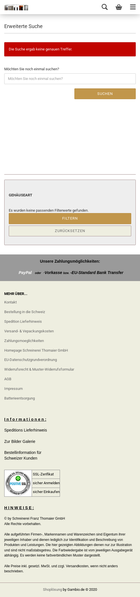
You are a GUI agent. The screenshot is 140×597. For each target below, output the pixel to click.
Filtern (70, 218)
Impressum (13, 388)
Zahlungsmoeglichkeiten (24, 341)
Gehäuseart (20, 195)
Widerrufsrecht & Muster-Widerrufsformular (39, 369)
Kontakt (10, 302)
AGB (7, 379)
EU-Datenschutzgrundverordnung (30, 360)
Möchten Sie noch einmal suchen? (31, 69)
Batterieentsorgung (19, 398)
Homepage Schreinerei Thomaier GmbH (36, 350)
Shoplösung (52, 589)
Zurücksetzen (70, 231)
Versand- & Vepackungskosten (29, 331)
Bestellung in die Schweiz (24, 312)
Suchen (105, 94)
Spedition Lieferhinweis (23, 321)
